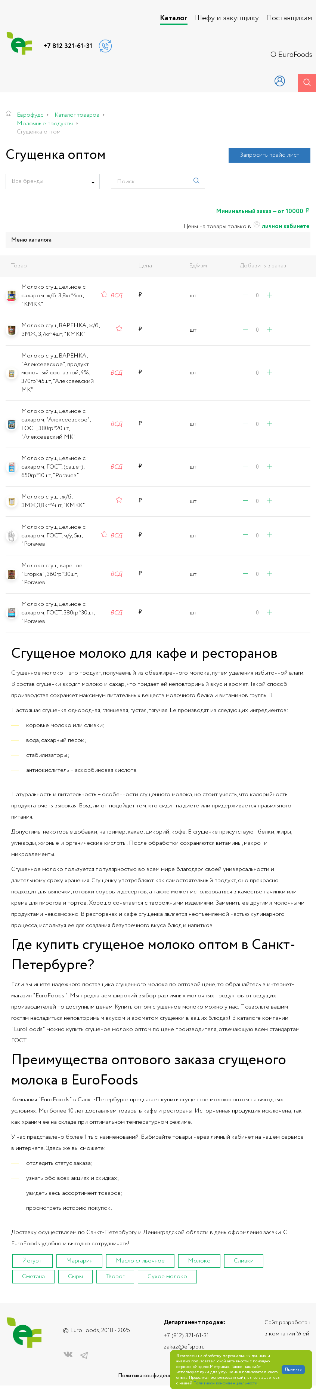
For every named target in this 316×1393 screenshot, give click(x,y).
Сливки (244, 1261)
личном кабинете (281, 227)
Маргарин (79, 1261)
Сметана (33, 1276)
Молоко (199, 1261)
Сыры (75, 1276)
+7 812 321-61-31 (67, 46)
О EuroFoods (291, 55)
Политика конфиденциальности (158, 1376)
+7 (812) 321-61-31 (186, 1335)
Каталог (174, 18)
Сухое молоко (167, 1276)
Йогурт (31, 1261)
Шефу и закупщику (227, 18)
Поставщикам (289, 18)
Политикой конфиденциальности (225, 1383)
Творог (115, 1276)
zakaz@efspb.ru (184, 1347)
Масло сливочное (140, 1261)
